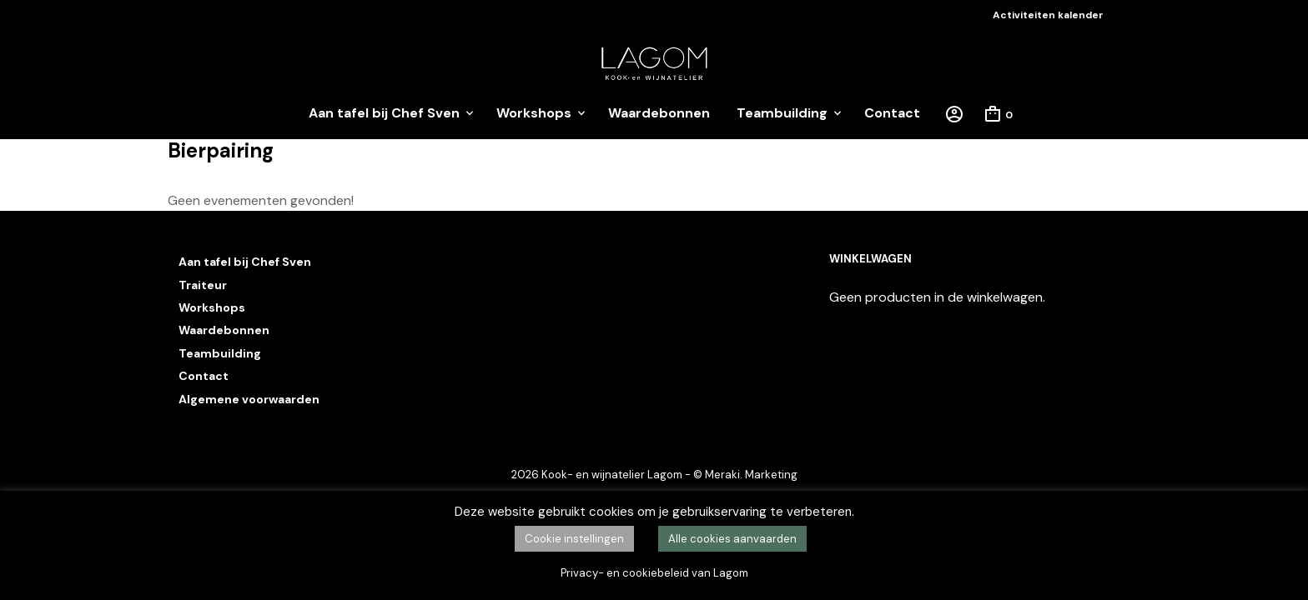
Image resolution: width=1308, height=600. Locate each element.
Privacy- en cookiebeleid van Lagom (654, 573)
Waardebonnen (659, 113)
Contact (892, 113)
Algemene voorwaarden (249, 399)
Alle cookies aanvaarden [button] (732, 539)
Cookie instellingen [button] (574, 539)
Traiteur (203, 285)
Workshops (533, 113)
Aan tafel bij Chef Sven (384, 113)
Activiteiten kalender (1048, 15)
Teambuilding (782, 113)
